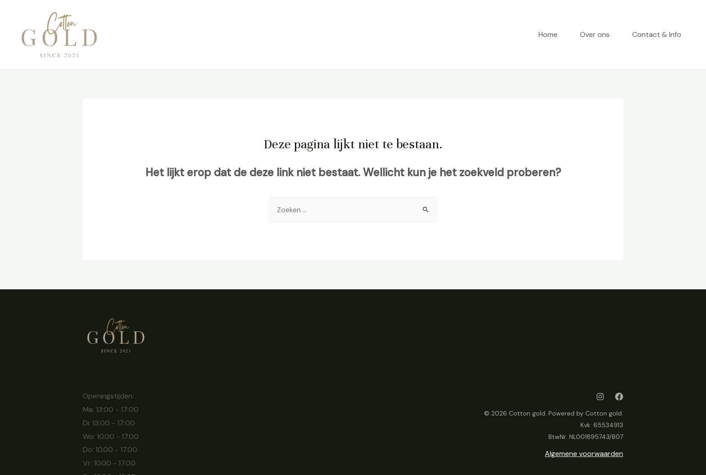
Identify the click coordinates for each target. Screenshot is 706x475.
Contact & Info (656, 34)
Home (548, 34)
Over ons (595, 34)
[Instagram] (600, 397)
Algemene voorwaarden (584, 453)
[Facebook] (619, 397)
